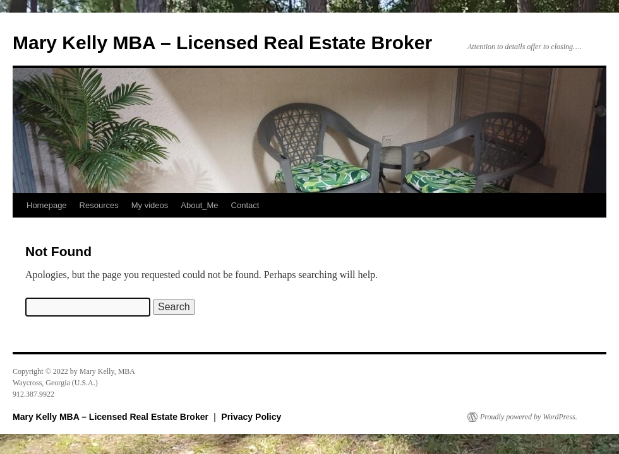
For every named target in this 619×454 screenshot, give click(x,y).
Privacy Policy (251, 417)
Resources (99, 205)
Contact (245, 205)
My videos (150, 205)
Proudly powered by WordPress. (528, 416)
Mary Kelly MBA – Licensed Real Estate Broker (222, 42)
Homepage (47, 205)
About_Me (199, 205)
